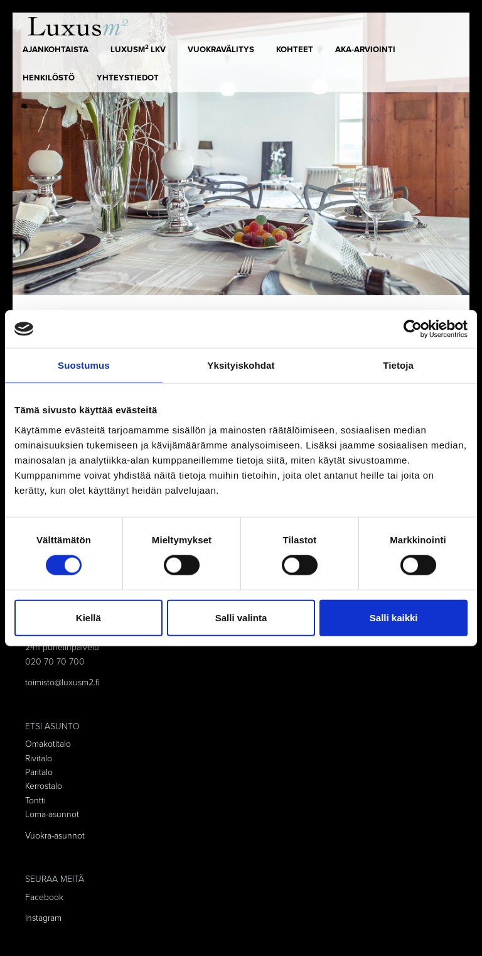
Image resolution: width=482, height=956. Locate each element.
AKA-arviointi (365, 50)
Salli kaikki (394, 617)
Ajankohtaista (55, 50)
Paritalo (39, 772)
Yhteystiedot (128, 78)
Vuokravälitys (221, 50)
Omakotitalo (48, 744)
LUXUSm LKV (138, 49)
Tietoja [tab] (398, 365)
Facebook (44, 897)
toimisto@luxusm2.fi (62, 682)
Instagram (43, 918)
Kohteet (294, 50)
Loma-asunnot (52, 814)
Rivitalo (38, 758)
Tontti (35, 800)
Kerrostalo (43, 786)
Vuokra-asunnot (55, 835)
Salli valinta (241, 617)
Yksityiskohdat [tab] (240, 365)
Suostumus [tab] (84, 365)
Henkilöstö (49, 78)
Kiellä (88, 617)
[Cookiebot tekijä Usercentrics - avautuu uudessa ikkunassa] (413, 329)
